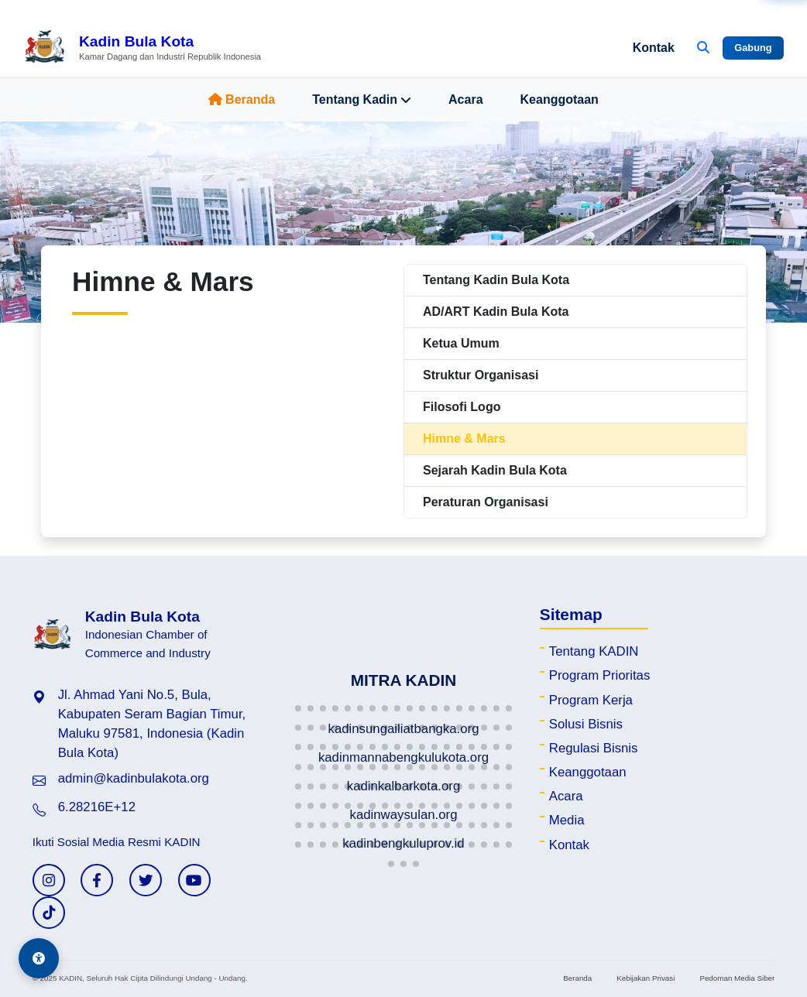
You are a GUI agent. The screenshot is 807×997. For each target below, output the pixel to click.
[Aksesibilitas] (39, 958)
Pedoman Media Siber (736, 978)
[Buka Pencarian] (703, 48)
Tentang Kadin (361, 100)
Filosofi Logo (461, 406)
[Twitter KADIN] (145, 880)
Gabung (752, 47)
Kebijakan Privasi (645, 978)
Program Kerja (591, 700)
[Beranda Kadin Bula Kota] (142, 48)
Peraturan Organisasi (485, 502)
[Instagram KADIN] (49, 880)
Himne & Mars (464, 438)
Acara (465, 99)
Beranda (241, 99)
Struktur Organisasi (480, 375)
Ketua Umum (461, 343)
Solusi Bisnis (586, 724)
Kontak (654, 47)
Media (567, 820)
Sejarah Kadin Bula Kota (495, 470)
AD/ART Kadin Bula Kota (495, 311)
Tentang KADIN (594, 651)
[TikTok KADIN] (49, 912)
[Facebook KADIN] (97, 880)
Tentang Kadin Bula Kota (496, 279)
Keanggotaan (559, 99)
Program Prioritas (600, 675)
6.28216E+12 (97, 807)
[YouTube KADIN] (194, 880)
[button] (298, 708)
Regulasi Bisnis (593, 748)
